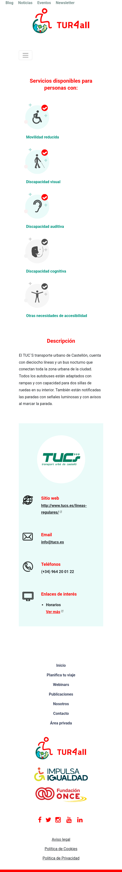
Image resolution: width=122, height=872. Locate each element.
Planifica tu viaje (61, 675)
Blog (9, 2)
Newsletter (65, 2)
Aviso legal (61, 839)
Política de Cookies (61, 849)
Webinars (61, 684)
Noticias (25, 2)
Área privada (61, 723)
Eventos (44, 2)
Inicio (61, 665)
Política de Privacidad (61, 858)
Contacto (61, 713)
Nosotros (61, 704)
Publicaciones (61, 694)
